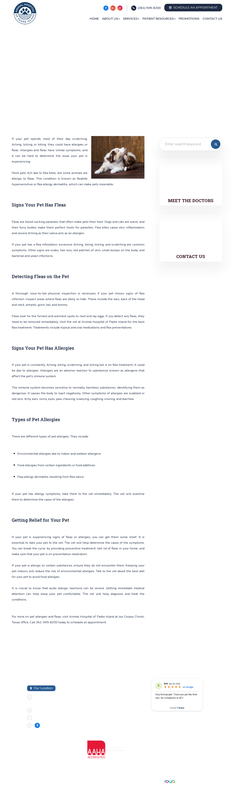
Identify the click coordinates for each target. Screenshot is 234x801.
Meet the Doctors (190, 200)
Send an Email (45, 718)
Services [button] (131, 18)
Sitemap (31, 781)
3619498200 (44, 710)
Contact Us (212, 18)
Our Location (43, 688)
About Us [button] (111, 18)
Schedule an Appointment (193, 7)
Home (94, 18)
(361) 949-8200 (149, 8)
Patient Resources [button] (159, 18)
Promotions (189, 18)
